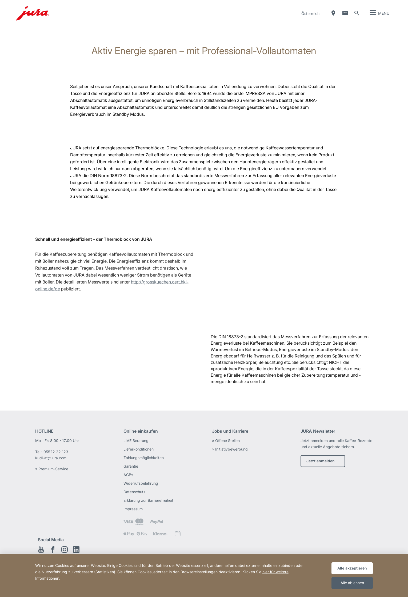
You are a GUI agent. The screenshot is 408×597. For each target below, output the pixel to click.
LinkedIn (76, 549)
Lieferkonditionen (138, 449)
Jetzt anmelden (320, 461)
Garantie (130, 466)
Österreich (310, 13)
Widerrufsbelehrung (140, 483)
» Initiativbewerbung (230, 449)
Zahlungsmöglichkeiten (143, 457)
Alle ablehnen (352, 582)
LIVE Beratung (136, 440)
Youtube (41, 549)
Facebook (53, 549)
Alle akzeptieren (352, 568)
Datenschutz (134, 491)
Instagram (64, 549)
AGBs (128, 474)
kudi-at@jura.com (50, 458)
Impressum (133, 509)
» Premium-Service (51, 469)
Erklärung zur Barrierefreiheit (148, 500)
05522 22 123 (55, 451)
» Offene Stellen (226, 440)
